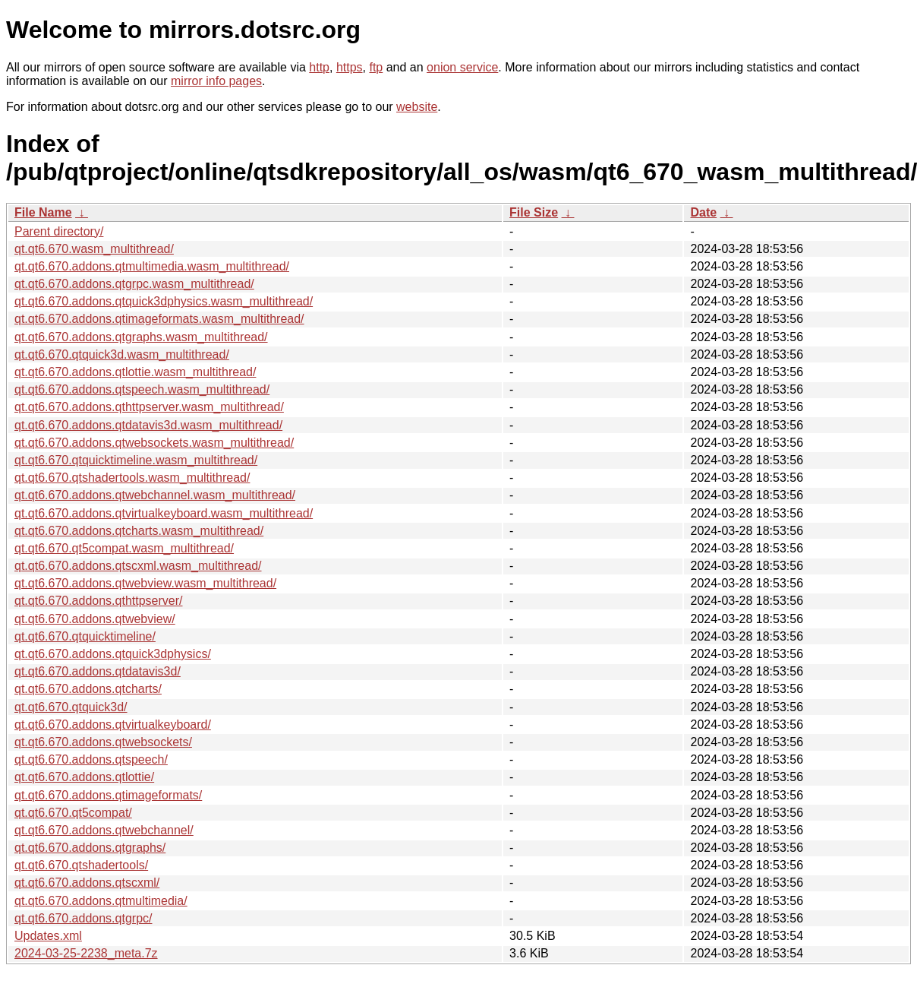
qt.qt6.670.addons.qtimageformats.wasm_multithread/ (159, 318)
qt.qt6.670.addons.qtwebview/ (94, 618)
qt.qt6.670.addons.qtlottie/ (84, 776)
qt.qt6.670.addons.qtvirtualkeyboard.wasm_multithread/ (163, 513)
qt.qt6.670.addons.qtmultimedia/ (100, 900)
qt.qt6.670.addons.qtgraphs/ (89, 847)
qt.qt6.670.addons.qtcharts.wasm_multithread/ (138, 530)
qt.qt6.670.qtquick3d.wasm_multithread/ (121, 354)
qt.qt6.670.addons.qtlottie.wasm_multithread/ (135, 371)
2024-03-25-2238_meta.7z (86, 953)
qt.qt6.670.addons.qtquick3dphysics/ (112, 653)
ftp (376, 67)
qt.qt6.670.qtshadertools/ (81, 865)
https (349, 67)
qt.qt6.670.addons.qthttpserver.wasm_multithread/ (149, 406)
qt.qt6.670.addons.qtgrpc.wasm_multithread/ (134, 283)
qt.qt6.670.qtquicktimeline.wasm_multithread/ (135, 460)
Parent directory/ (58, 231)
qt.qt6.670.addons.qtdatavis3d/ (97, 671)
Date (703, 212)
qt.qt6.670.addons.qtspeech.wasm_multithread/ (141, 389)
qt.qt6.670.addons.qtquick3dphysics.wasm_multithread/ (163, 301)
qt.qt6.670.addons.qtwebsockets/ (103, 742)
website (416, 106)
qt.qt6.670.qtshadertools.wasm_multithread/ (132, 477)
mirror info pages (216, 80)
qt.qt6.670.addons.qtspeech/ (91, 759)
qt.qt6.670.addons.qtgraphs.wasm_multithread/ (141, 337)
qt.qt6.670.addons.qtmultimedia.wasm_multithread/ (151, 266)
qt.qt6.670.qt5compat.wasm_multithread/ (124, 548)
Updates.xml (48, 935)
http (319, 67)
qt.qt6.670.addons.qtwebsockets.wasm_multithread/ (154, 442)
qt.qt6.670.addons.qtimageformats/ (108, 795)
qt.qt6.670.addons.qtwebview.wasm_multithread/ (145, 583)
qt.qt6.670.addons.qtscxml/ (86, 882)
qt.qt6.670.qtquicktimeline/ (85, 636)
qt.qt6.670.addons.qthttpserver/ (98, 600)
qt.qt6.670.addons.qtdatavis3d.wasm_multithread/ (148, 425)
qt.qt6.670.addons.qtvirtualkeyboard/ (112, 724)
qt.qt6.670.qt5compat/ (73, 812)
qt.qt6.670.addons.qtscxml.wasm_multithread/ (138, 565)
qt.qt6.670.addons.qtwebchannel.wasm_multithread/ (154, 495)
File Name (43, 212)
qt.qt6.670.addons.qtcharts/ (88, 688)
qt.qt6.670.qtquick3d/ (71, 707)
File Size (533, 212)
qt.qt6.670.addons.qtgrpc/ (83, 918)
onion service (462, 67)
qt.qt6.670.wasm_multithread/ (94, 248)
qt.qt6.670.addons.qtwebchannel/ (104, 830)
